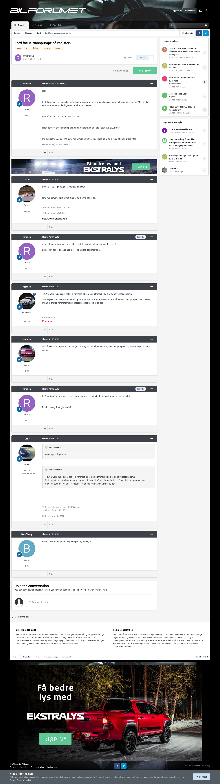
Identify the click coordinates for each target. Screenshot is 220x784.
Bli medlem (190, 10)
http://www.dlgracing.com (54, 219)
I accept (201, 777)
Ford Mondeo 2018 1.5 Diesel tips (184, 64)
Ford (39, 59)
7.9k (27, 321)
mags (171, 149)
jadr (173, 97)
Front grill (173, 168)
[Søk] (178, 25)
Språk (13, 767)
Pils (170, 171)
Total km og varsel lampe (180, 129)
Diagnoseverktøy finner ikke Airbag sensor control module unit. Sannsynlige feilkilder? (182, 142)
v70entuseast (175, 132)
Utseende (23, 767)
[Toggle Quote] (46, 447)
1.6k (27, 470)
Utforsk (21, 25)
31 (27, 115)
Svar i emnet (145, 71)
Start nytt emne (120, 71)
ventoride (26, 339)
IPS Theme (14, 764)
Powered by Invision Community (197, 766)
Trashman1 (176, 110)
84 (27, 566)
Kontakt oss (52, 767)
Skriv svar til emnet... (40, 602)
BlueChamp (27, 534)
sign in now (77, 590)
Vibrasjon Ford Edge (178, 94)
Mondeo (27, 287)
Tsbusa (26, 179)
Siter (51, 153)
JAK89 (171, 162)
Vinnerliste (57, 25)
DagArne (175, 54)
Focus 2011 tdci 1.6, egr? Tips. (183, 107)
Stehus (174, 67)
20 (27, 371)
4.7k (27, 211)
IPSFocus (25, 764)
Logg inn (176, 10)
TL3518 (27, 438)
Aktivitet (38, 25)
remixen (30, 56)
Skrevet (51, 84)
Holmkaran (176, 84)
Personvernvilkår (37, 767)
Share (128, 58)
